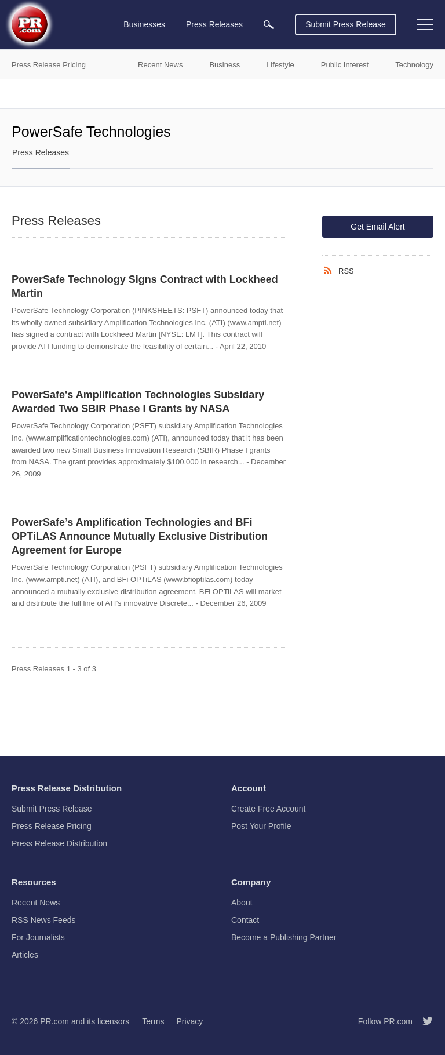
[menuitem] (269, 25)
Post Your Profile (261, 826)
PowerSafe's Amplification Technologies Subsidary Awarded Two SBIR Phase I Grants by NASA (138, 401)
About (242, 902)
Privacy (189, 1021)
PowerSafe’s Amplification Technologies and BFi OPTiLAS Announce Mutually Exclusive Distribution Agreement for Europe (140, 536)
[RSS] (330, 270)
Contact (245, 920)
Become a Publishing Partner (283, 937)
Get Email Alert (377, 226)
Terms (153, 1021)
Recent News (36, 902)
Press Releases (40, 152)
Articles (25, 954)
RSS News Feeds (43, 920)
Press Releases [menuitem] (214, 24)
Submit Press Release (345, 24)
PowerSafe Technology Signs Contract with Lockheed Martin (145, 286)
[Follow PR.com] (423, 1021)
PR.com (54, 1021)
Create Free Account (268, 808)
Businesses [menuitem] (144, 24)
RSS (346, 271)
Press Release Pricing (52, 826)
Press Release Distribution (59, 843)
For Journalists (38, 937)
